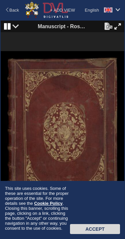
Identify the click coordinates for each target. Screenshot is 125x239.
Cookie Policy (48, 203)
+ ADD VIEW (62, 10)
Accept (95, 229)
